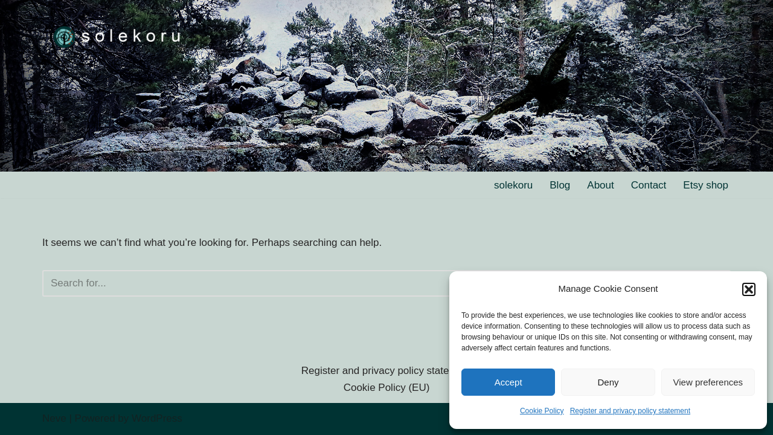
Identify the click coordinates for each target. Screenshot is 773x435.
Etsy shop (705, 185)
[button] (749, 289)
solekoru (513, 185)
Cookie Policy (542, 411)
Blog (560, 185)
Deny (607, 382)
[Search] (373, 283)
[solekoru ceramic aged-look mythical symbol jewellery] (117, 36)
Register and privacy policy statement (630, 411)
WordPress (157, 418)
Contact (649, 185)
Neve (54, 418)
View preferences (708, 382)
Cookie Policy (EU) (387, 387)
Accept (508, 382)
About (600, 185)
